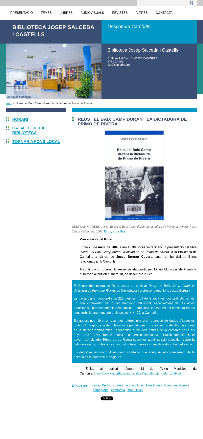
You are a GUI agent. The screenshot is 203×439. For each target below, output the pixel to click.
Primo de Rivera (175, 385)
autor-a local (135, 385)
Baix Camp (154, 385)
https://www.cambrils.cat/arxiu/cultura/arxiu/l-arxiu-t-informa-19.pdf (138, 373)
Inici (8, 103)
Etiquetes (80, 385)
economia (118, 390)
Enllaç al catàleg (114, 231)
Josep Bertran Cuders (108, 385)
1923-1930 (135, 390)
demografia (100, 390)
